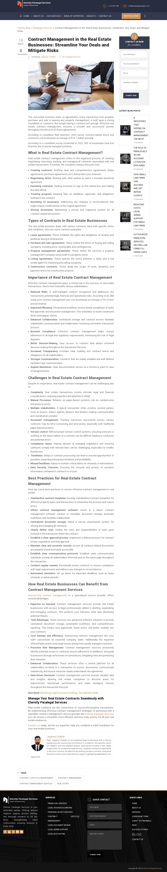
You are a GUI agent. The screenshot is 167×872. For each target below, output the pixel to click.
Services (136, 812)
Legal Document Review (59, 825)
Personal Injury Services (60, 812)
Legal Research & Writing (60, 808)
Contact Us (137, 839)
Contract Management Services (36, 783)
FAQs (134, 825)
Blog (28, 28)
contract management (70, 778)
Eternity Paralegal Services (99, 714)
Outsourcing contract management (47, 595)
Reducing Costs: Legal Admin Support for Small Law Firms (139, 215)
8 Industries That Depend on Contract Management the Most (141, 128)
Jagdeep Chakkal (48, 57)
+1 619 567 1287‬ (113, 6)
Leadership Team (140, 816)
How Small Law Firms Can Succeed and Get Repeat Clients (140, 185)
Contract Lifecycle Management (36, 778)
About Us (136, 808)
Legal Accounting (56, 834)
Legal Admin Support (58, 829)
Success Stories (140, 829)
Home (20, 28)
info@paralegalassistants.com (139, 6)
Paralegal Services (42, 28)
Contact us (34, 725)
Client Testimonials (141, 821)
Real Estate (63, 783)
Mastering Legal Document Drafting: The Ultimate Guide (69, 692)
